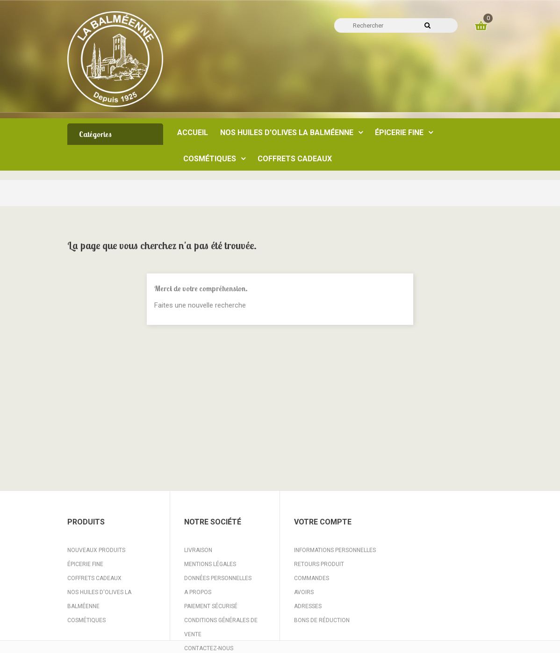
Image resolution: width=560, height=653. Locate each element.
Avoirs (304, 592)
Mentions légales (210, 564)
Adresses (308, 606)
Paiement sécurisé (210, 606)
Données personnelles (217, 578)
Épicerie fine (85, 564)
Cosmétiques (86, 620)
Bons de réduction (322, 620)
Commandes (311, 578)
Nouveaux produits (96, 550)
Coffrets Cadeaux (94, 578)
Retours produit (319, 564)
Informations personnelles (335, 550)
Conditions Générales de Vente (221, 627)
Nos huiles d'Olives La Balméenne (99, 599)
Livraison (198, 550)
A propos (197, 592)
